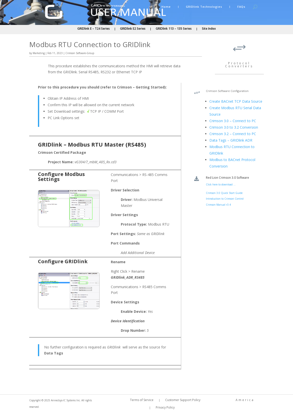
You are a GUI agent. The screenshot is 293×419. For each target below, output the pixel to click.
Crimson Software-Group (79, 53)
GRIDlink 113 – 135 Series (174, 29)
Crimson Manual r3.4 (218, 204)
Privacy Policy (165, 408)
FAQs (241, 6)
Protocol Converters (239, 64)
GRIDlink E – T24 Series (93, 29)
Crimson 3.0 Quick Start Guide (224, 193)
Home (166, 6)
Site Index (209, 29)
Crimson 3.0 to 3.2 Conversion (233, 127)
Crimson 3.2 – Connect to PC (232, 133)
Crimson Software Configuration (227, 91)
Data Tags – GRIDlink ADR (230, 140)
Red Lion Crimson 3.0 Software (227, 177)
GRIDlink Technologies (204, 6)
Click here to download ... (221, 184)
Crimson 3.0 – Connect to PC (232, 120)
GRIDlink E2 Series (133, 29)
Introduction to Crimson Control (225, 198)
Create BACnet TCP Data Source (235, 101)
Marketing (39, 53)
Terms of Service (141, 400)
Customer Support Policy (182, 400)
